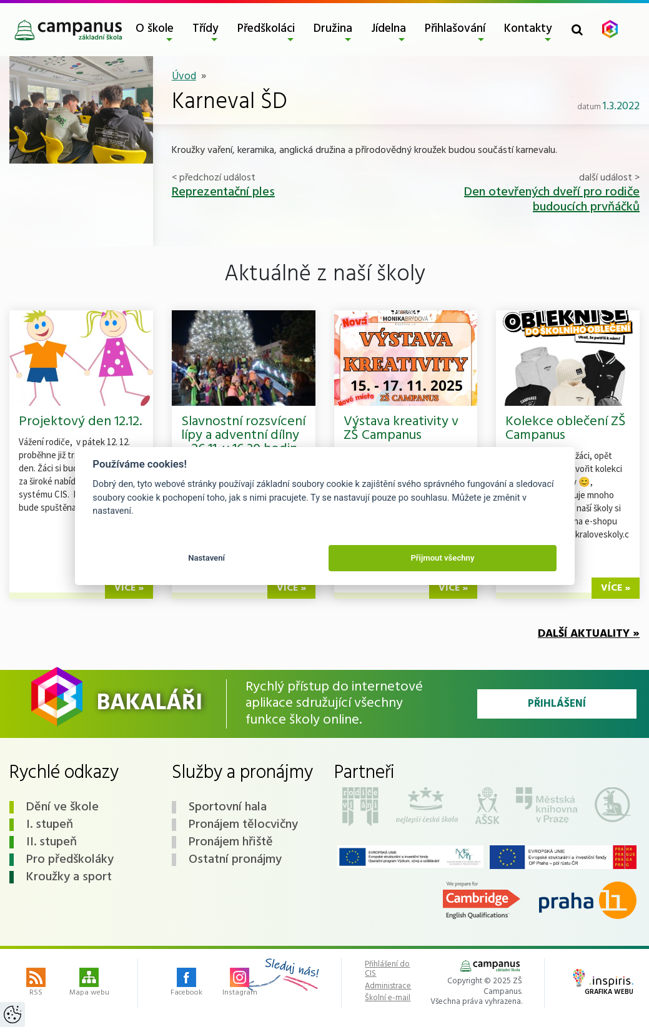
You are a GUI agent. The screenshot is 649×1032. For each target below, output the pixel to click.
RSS (36, 983)
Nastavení (206, 558)
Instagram (239, 983)
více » (129, 588)
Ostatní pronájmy (235, 859)
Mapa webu (89, 983)
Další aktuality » (589, 634)
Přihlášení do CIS (387, 969)
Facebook (186, 983)
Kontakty (528, 28)
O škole (155, 28)
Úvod (184, 76)
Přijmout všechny (442, 558)
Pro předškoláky (70, 859)
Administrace (388, 986)
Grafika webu (603, 983)
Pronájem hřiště (231, 842)
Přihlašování (455, 28)
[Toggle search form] (577, 30)
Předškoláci (266, 28)
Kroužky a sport (69, 877)
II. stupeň (51, 842)
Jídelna (388, 28)
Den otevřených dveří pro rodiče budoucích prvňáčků (552, 199)
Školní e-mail (387, 998)
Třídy (205, 28)
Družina (333, 28)
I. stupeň (49, 824)
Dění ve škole (62, 807)
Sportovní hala (228, 807)
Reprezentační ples (223, 192)
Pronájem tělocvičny (243, 824)
